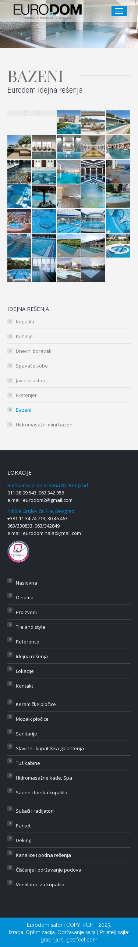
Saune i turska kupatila (41, 792)
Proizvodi (26, 612)
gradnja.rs (52, 940)
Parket (23, 825)
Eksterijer (26, 395)
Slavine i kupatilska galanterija (50, 748)
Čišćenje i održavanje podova (48, 869)
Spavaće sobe (32, 365)
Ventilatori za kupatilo (40, 884)
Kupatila (25, 321)
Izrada (16, 932)
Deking (23, 840)
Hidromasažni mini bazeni (45, 424)
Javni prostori (30, 380)
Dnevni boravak (34, 351)
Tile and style (30, 627)
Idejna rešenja (32, 656)
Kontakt (24, 685)
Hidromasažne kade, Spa (44, 777)
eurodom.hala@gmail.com (52, 533)
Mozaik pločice (32, 719)
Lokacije (25, 671)
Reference (27, 641)
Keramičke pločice (36, 704)
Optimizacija (40, 932)
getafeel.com (82, 940)
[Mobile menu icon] (119, 11)
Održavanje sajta (76, 932)
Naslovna (26, 582)
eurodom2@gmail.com (47, 500)
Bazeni (23, 410)
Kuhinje (24, 336)
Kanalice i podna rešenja (43, 855)
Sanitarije (26, 733)
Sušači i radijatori (35, 811)
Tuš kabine (28, 763)
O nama (24, 597)
